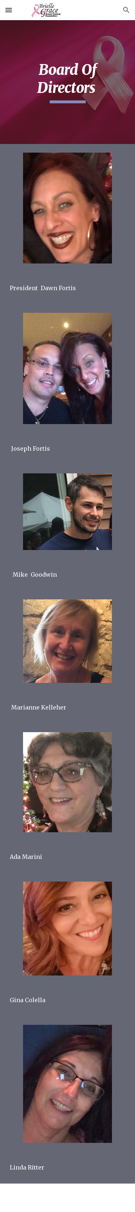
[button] (8, 10)
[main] (68, 82)
